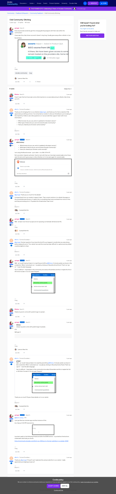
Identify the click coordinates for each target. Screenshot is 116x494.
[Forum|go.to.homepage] (12, 3)
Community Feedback (36, 13)
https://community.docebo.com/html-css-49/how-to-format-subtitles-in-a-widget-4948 (41, 441)
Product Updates (54, 3)
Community (10, 13)
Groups (39, 3)
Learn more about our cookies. (89, 482)
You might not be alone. (87, 28)
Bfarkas (17, 94)
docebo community (21, 73)
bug (30, 73)
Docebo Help (73, 3)
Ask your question (92, 35)
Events (45, 3)
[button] (93, 3)
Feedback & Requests (22, 13)
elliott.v (17, 109)
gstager (17, 28)
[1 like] (21, 78)
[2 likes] (22, 210)
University (64, 3)
